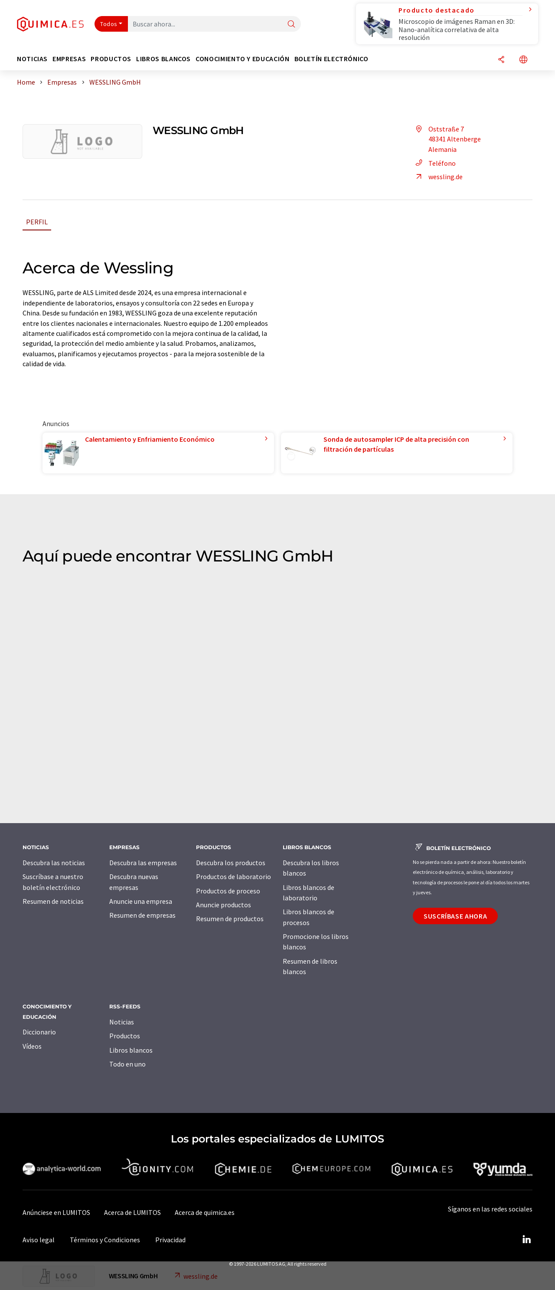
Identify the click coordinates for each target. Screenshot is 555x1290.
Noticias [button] (32, 59)
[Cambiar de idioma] (523, 60)
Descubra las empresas (143, 862)
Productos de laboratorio (233, 876)
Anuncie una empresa (140, 901)
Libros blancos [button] (163, 59)
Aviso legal (39, 1239)
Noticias (121, 1022)
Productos (124, 1035)
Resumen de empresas (142, 915)
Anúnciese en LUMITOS (56, 1212)
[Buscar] (291, 25)
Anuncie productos (223, 904)
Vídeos (32, 1046)
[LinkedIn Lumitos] (526, 1239)
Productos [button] (111, 59)
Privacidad (170, 1239)
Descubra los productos (230, 862)
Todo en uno (127, 1064)
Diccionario (39, 1031)
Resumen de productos (230, 918)
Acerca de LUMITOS (132, 1212)
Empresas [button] (69, 59)
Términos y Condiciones (105, 1239)
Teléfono (434, 163)
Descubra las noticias (54, 862)
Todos (109, 24)
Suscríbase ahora (455, 916)
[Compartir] (501, 60)
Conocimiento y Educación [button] (242, 59)
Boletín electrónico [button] (331, 59)
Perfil (37, 221)
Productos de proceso (228, 890)
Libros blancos (131, 1050)
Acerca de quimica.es (205, 1212)
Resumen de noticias (53, 901)
